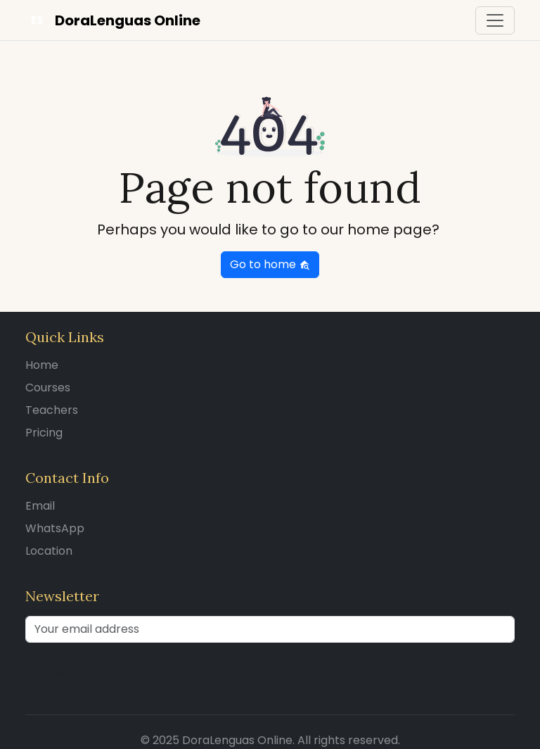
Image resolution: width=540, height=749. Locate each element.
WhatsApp (54, 528)
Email (40, 506)
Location (48, 551)
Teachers (51, 410)
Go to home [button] (270, 264)
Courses (47, 387)
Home (41, 365)
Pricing (44, 432)
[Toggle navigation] (495, 20)
